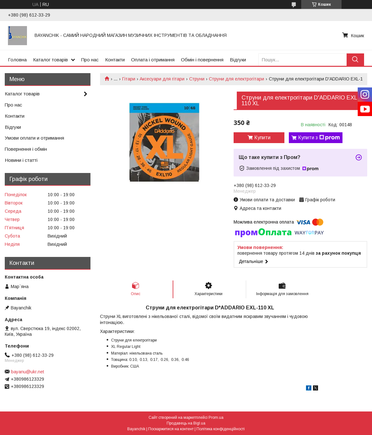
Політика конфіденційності (220, 429)
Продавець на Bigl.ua (186, 423)
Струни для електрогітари (236, 78)
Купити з (319, 138)
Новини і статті (21, 160)
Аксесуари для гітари (162, 78)
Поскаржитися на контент (171, 429)
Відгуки (238, 59)
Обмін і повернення (202, 59)
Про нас (90, 59)
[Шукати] (355, 59)
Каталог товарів (50, 59)
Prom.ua (216, 417)
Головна (17, 59)
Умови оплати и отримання (34, 138)
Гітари (128, 78)
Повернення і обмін (26, 149)
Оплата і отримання (153, 59)
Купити (262, 137)
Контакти (115, 59)
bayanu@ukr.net (27, 371)
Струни (196, 78)
